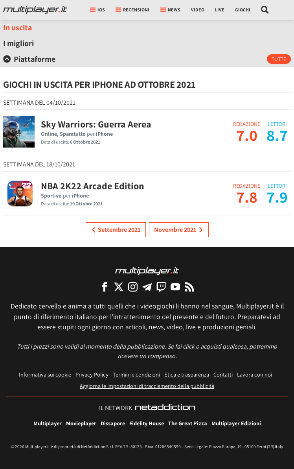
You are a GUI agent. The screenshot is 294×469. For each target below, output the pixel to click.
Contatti (223, 374)
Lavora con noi (254, 374)
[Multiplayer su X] (118, 287)
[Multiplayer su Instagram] (133, 287)
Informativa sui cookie (45, 374)
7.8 (246, 196)
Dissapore (113, 423)
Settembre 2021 (116, 229)
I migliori (18, 43)
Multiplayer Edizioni (236, 423)
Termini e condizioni (136, 374)
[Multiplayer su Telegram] (147, 287)
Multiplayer (47, 423)
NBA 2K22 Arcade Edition (92, 185)
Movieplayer (81, 423)
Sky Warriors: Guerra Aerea (96, 124)
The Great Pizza (187, 423)
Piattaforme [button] (29, 59)
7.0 (246, 135)
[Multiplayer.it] (35, 10)
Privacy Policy (91, 374)
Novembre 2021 (179, 229)
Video (197, 10)
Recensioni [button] (132, 10)
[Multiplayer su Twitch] (161, 287)
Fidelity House (146, 423)
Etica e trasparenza (186, 374)
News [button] (170, 10)
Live (219, 10)
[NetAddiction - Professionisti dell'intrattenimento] (165, 408)
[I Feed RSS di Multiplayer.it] (189, 287)
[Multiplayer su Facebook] (104, 287)
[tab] (147, 59)
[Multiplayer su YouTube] (175, 287)
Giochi (242, 10)
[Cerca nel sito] (265, 10)
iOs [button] (97, 10)
